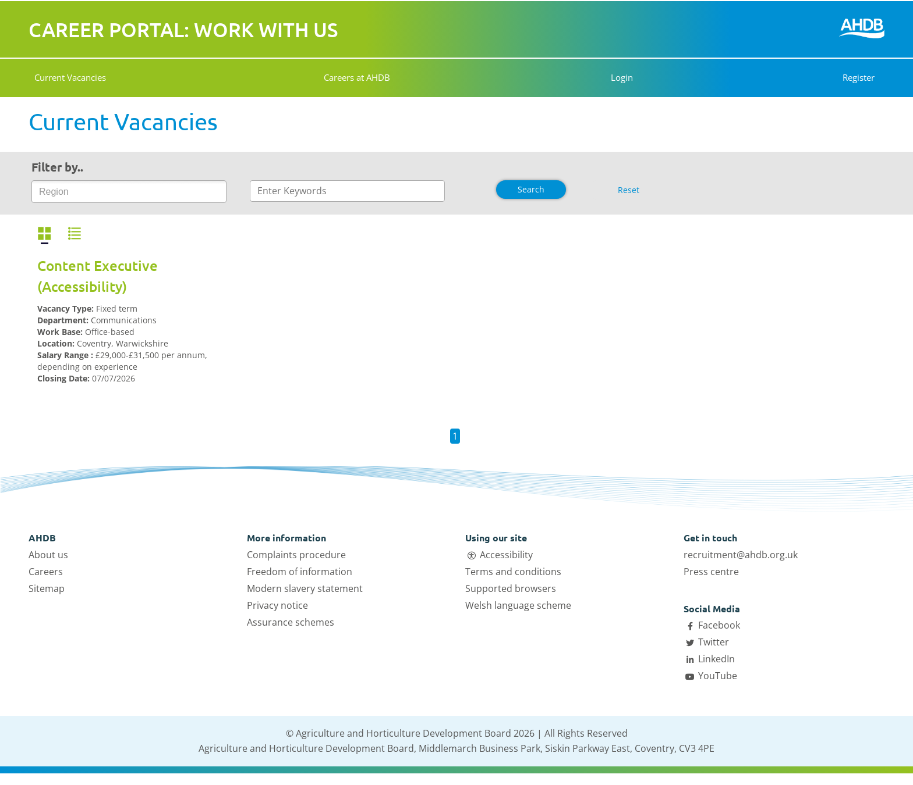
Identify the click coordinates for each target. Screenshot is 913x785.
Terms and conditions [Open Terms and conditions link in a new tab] (513, 571)
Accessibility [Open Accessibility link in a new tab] (506, 554)
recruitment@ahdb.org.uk (741, 554)
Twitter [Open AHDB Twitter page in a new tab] (713, 642)
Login (618, 77)
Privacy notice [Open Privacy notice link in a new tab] (277, 605)
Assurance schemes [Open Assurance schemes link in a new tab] (290, 622)
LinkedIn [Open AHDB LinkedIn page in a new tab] (716, 658)
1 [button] (455, 436)
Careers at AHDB (355, 77)
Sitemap (47, 588)
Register (859, 77)
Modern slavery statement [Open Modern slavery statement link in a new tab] (305, 588)
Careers (46, 571)
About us (48, 554)
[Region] (61, 192)
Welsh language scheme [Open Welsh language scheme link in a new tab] (518, 605)
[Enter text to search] (347, 191)
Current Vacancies (70, 77)
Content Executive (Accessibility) (97, 275)
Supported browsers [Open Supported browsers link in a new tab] (510, 588)
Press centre (711, 571)
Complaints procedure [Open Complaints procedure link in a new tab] (296, 554)
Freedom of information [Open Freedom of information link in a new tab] (299, 571)
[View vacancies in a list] (75, 233)
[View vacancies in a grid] (44, 233)
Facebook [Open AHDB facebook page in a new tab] (719, 625)
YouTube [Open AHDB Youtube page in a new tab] (717, 675)
